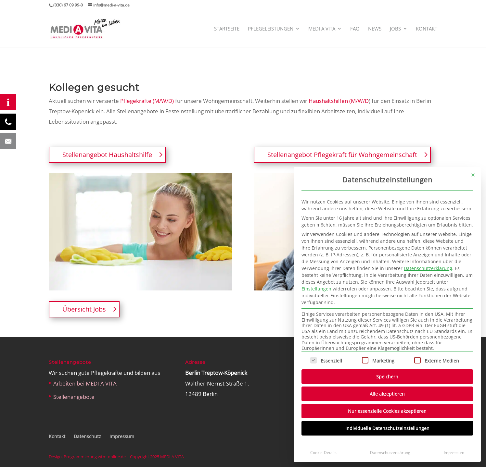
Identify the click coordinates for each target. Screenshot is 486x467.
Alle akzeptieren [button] (387, 394)
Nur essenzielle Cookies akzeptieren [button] (387, 411)
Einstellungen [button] (316, 289)
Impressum (454, 452)
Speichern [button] (387, 377)
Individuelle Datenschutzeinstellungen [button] (387, 428)
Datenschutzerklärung (428, 268)
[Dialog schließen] (473, 175)
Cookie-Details (323, 452)
